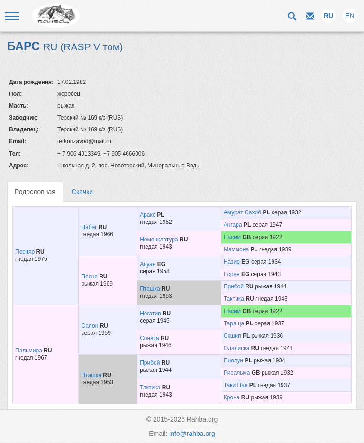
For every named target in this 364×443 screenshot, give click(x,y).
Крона (232, 397)
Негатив (150, 313)
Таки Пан (236, 385)
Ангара (233, 225)
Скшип (232, 335)
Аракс (147, 215)
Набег (89, 227)
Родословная (35, 191)
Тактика (234, 298)
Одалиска (237, 348)
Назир (232, 261)
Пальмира (28, 350)
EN (349, 15)
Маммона (236, 249)
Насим (232, 237)
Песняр (25, 252)
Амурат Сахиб (242, 212)
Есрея (232, 274)
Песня (89, 276)
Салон (89, 326)
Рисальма (237, 372)
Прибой (234, 286)
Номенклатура (159, 239)
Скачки (82, 191)
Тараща (234, 323)
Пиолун (233, 360)
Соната (149, 338)
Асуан (147, 264)
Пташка (150, 289)
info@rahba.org (192, 433)
